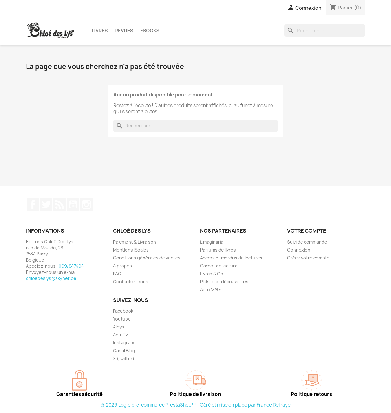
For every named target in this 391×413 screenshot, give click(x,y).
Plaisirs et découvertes (224, 281)
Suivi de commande (307, 242)
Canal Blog (124, 350)
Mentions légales (131, 250)
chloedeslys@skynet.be (51, 278)
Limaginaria (211, 242)
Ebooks (149, 30)
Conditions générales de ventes (147, 258)
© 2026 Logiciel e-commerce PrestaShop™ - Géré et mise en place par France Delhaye (196, 405)
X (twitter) (123, 358)
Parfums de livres (218, 250)
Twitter (46, 204)
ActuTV (120, 335)
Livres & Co (211, 274)
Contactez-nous (130, 281)
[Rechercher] (324, 30)
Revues (124, 30)
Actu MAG (210, 289)
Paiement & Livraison (134, 242)
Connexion (298, 250)
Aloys (118, 327)
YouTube (73, 204)
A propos (122, 266)
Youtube (122, 319)
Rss (59, 204)
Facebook (33, 204)
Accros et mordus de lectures (231, 258)
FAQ (117, 274)
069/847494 (71, 266)
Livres (100, 30)
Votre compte (306, 230)
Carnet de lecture (219, 266)
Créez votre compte (308, 258)
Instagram (86, 204)
